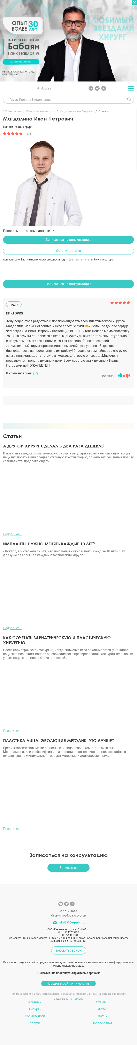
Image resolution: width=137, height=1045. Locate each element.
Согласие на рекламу (114, 993)
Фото (102, 1009)
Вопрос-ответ (102, 1023)
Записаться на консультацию (68, 240)
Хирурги (35, 1009)
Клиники (34, 1002)
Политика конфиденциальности (29, 993)
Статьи (102, 1016)
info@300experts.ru (71, 922)
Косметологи (35, 1016)
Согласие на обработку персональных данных (74, 993)
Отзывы (102, 1002)
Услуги (35, 1023)
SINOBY (79, 998)
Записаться (69, 868)
